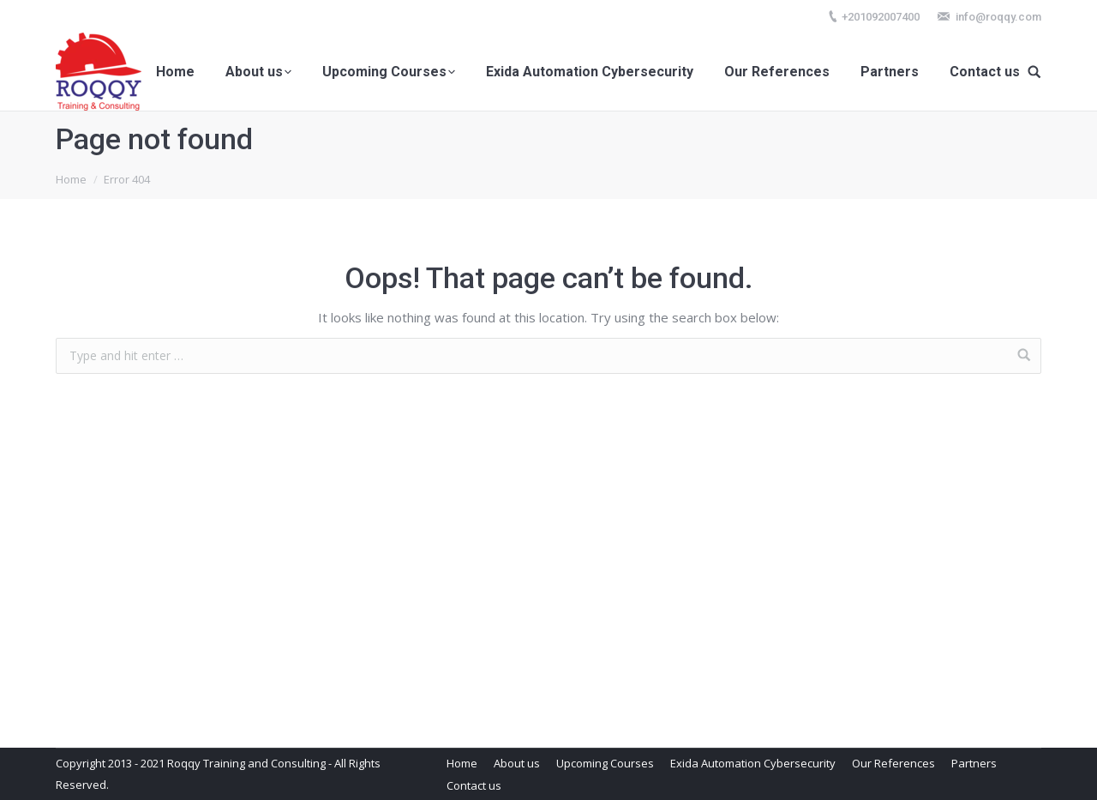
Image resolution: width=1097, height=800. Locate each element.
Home (71, 179)
